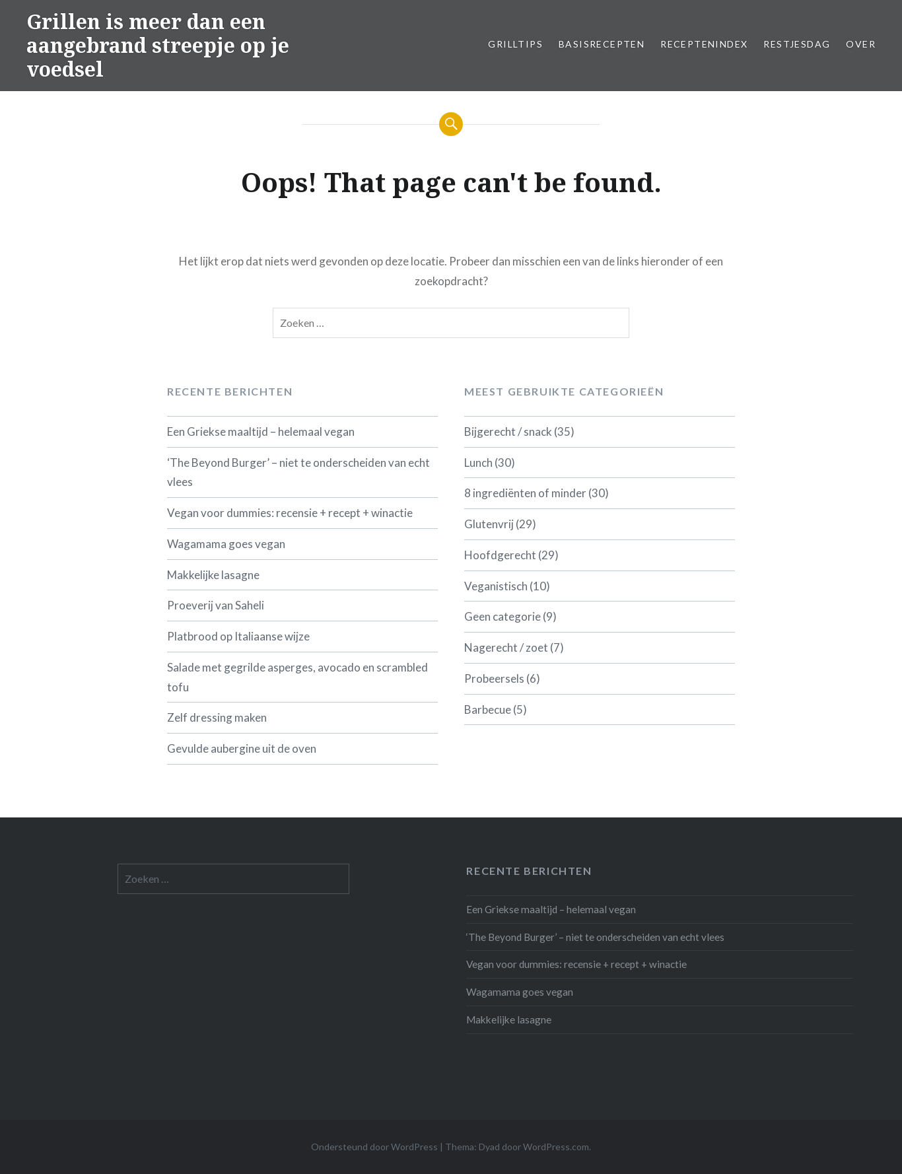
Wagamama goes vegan (226, 544)
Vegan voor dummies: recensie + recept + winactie (290, 513)
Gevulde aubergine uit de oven (241, 748)
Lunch (478, 462)
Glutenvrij (489, 524)
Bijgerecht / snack (508, 431)
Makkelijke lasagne (213, 575)
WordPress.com (556, 1146)
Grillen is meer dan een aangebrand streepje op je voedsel (157, 45)
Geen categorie (502, 616)
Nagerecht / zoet (506, 647)
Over (861, 44)
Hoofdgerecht (500, 555)
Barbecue (487, 709)
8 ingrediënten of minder (525, 493)
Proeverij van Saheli (215, 605)
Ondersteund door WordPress (374, 1146)
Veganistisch (496, 586)
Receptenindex (703, 44)
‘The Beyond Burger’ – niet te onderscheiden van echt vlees (298, 472)
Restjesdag (796, 44)
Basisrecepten (601, 44)
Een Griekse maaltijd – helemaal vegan (261, 431)
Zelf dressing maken (217, 717)
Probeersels (494, 678)
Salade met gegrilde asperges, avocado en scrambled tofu (297, 677)
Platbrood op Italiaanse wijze (238, 636)
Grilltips (515, 44)
